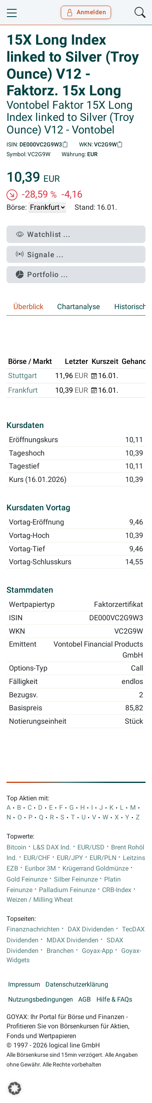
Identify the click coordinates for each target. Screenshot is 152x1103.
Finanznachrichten (33, 929)
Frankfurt (23, 390)
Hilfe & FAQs (114, 999)
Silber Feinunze (76, 879)
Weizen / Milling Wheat (39, 899)
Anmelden (86, 12)
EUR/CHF (37, 858)
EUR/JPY (70, 858)
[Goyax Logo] (29, 12)
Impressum (24, 984)
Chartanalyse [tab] (78, 307)
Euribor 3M (40, 868)
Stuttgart (22, 376)
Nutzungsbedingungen (40, 999)
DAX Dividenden (91, 929)
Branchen (60, 951)
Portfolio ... (42, 274)
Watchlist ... (43, 234)
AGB (84, 999)
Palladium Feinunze (67, 890)
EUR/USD (91, 847)
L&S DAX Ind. (52, 847)
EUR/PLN (103, 858)
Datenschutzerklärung (76, 984)
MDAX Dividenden (72, 940)
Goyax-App (97, 951)
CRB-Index (116, 890)
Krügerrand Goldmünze (95, 868)
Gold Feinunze (26, 879)
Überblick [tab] (28, 307)
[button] (14, 1088)
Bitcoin (16, 847)
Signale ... (40, 254)
